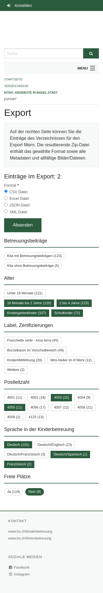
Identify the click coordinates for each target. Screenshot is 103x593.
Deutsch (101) (18, 445)
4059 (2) (13, 417)
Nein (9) (34, 491)
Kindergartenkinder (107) (26, 313)
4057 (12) (61, 407)
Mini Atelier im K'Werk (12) (71, 360)
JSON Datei (19, 205)
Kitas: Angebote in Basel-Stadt (31, 92)
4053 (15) (61, 397)
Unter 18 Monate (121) (25, 293)
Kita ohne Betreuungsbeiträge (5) (33, 266)
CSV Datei (18, 192)
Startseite (13, 79)
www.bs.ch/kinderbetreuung (31, 531)
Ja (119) (13, 491)
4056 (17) (38, 407)
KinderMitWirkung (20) (24, 360)
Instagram (19, 574)
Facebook (19, 567)
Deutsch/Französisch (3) (26, 454)
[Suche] (91, 53)
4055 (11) (14, 407)
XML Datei (18, 212)
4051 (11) (14, 397)
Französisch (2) (19, 464)
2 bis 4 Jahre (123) (74, 303)
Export (10, 99)
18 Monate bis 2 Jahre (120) (29, 303)
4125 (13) (36, 417)
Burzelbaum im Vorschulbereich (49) (35, 350)
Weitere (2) (15, 370)
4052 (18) (38, 397)
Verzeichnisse (16, 86)
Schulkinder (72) (67, 313)
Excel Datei (19, 198)
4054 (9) (84, 397)
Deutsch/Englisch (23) (55, 445)
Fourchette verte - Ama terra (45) (32, 340)
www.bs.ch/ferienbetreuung (30, 538)
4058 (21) (85, 407)
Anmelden (23, 5)
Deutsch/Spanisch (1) (70, 454)
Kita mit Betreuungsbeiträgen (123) (34, 256)
